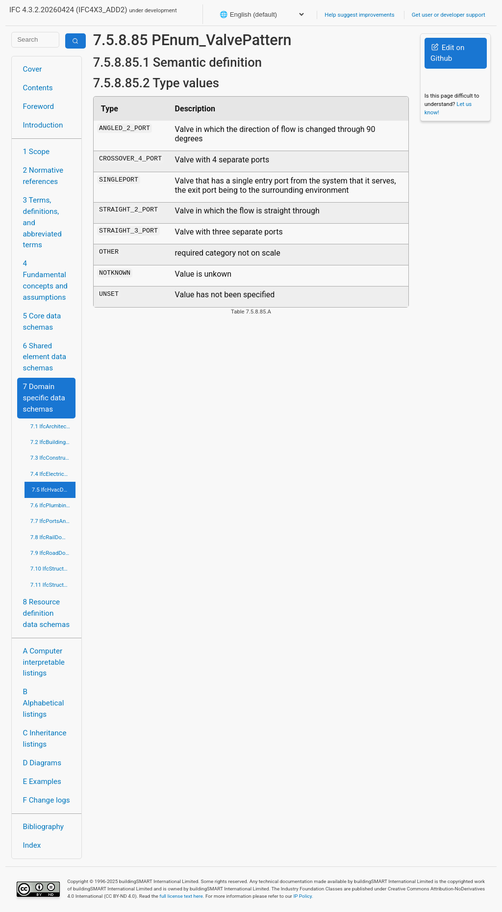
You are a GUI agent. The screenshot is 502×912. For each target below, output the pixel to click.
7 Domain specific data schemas (44, 398)
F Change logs (46, 800)
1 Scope (36, 151)
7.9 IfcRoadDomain (53, 552)
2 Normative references (43, 176)
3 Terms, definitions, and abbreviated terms (42, 222)
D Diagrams (42, 762)
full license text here (181, 896)
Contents (38, 87)
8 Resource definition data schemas (46, 613)
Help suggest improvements (359, 14)
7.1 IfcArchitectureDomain (53, 426)
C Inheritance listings (45, 739)
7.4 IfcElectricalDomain (53, 473)
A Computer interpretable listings (44, 662)
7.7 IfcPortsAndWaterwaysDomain (53, 521)
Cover (32, 69)
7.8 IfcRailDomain (52, 537)
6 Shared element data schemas (44, 357)
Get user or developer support (448, 14)
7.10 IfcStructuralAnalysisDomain (53, 568)
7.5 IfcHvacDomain (54, 489)
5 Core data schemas (42, 322)
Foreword (38, 106)
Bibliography (43, 826)
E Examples (42, 781)
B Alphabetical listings (43, 703)
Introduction (43, 125)
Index (32, 845)
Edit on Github (447, 53)
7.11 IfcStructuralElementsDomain (53, 584)
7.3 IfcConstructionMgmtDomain (53, 457)
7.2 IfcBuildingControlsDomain (53, 442)
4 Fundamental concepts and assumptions (45, 280)
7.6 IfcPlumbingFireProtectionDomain (53, 505)
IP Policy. (303, 896)
